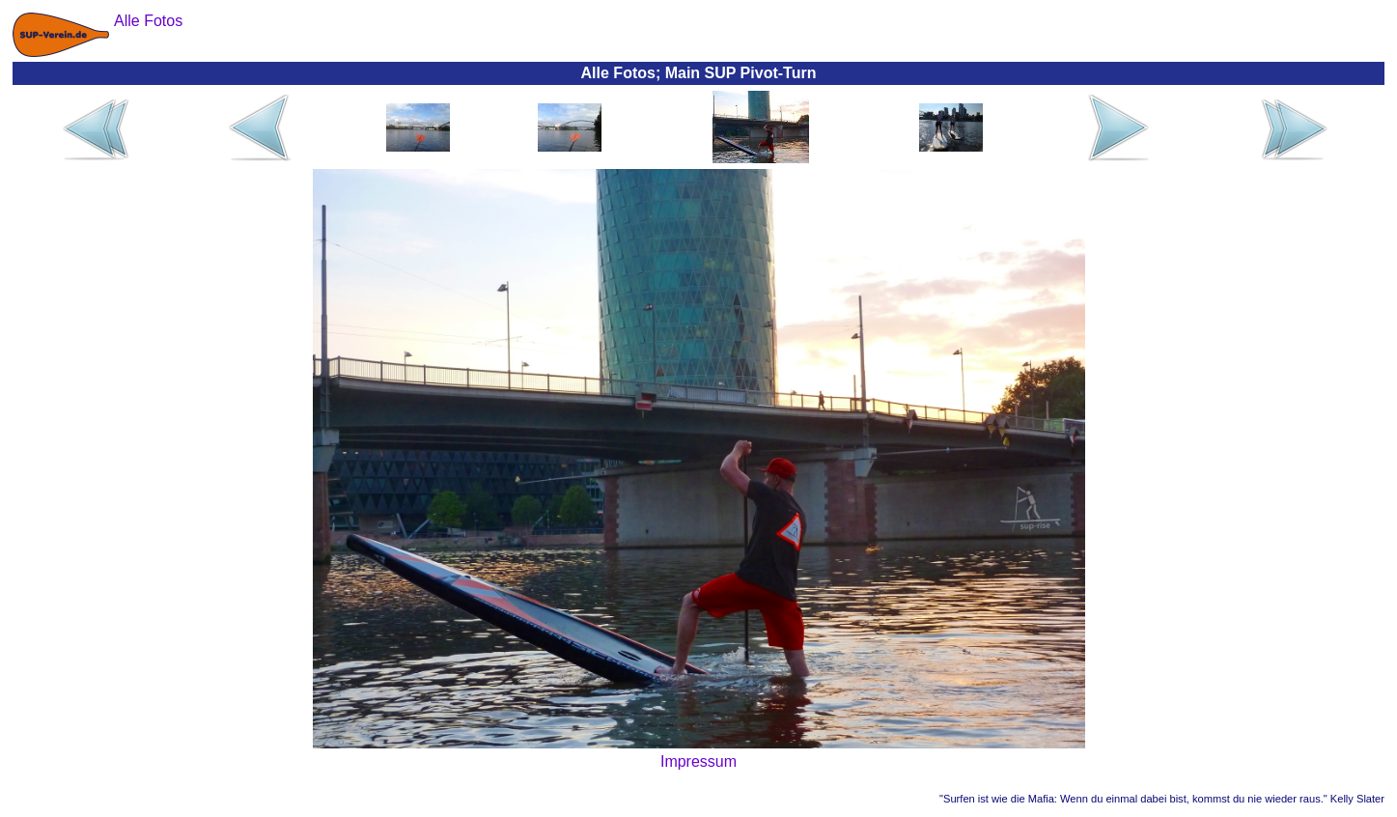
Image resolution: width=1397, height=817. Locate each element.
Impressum (698, 761)
